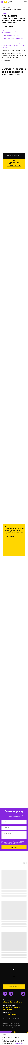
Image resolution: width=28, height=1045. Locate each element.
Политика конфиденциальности (11, 1023)
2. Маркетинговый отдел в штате (10, 35)
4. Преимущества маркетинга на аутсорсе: (13, 41)
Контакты (14, 979)
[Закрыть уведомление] (27, 1034)
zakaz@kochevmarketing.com (12, 1002)
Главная (3, 7)
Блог (8, 7)
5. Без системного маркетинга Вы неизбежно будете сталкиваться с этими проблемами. (13, 45)
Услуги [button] (13, 969)
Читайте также (9, 536)
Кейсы (14, 973)
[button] (14, 986)
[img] (14, 546)
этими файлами (19, 1043)
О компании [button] (14, 966)
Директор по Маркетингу (14, 163)
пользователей (15, 843)
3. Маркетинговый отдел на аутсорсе (12, 38)
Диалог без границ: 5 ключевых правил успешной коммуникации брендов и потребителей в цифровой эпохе (14, 530)
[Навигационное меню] (25, 2)
